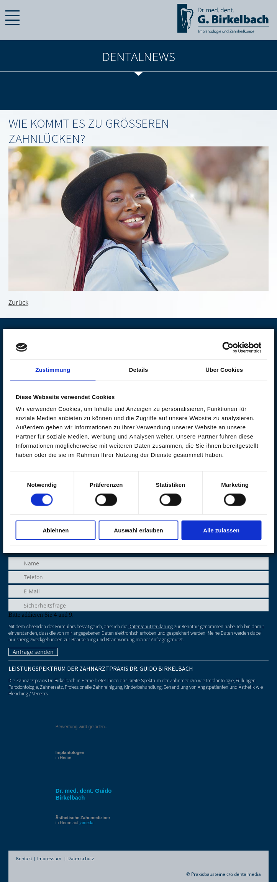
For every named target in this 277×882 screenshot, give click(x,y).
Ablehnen (56, 530)
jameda (86, 822)
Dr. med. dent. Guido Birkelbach (84, 794)
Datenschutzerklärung (150, 626)
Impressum (49, 858)
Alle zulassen (221, 530)
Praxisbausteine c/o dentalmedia (226, 874)
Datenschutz (80, 858)
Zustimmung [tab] (52, 369)
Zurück (18, 302)
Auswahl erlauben (138, 530)
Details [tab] (138, 369)
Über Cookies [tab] (224, 369)
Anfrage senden (33, 651)
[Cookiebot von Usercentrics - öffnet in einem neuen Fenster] (227, 347)
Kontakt (24, 858)
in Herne (70, 755)
